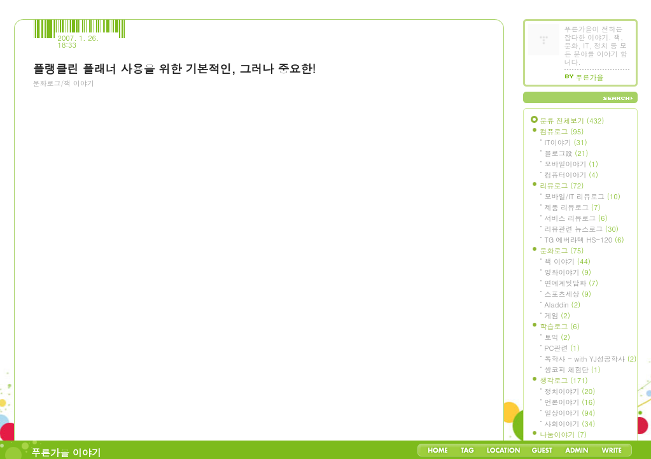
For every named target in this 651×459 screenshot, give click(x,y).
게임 (557, 315)
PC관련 (562, 348)
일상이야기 (570, 413)
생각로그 (564, 380)
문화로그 (562, 250)
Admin (577, 450)
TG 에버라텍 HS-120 (584, 239)
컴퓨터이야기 (571, 175)
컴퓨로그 (562, 131)
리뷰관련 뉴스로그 (582, 229)
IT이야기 (566, 142)
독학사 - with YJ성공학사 (591, 359)
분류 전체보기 (572, 120)
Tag (467, 450)
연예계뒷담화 (571, 283)
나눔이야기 (563, 434)
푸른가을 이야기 (66, 452)
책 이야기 (568, 261)
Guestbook (541, 450)
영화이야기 (568, 272)
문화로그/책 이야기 (63, 83)
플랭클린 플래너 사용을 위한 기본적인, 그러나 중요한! (174, 68)
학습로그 (560, 326)
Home (438, 450)
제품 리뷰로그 (573, 207)
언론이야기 (570, 402)
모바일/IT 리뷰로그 (582, 196)
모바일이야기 (571, 164)
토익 (557, 337)
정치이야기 (570, 391)
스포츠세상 (568, 294)
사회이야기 (570, 423)
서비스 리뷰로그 (576, 218)
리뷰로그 (562, 185)
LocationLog (503, 450)
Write (611, 450)
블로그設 (567, 153)
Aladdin (563, 304)
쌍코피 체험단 (573, 369)
